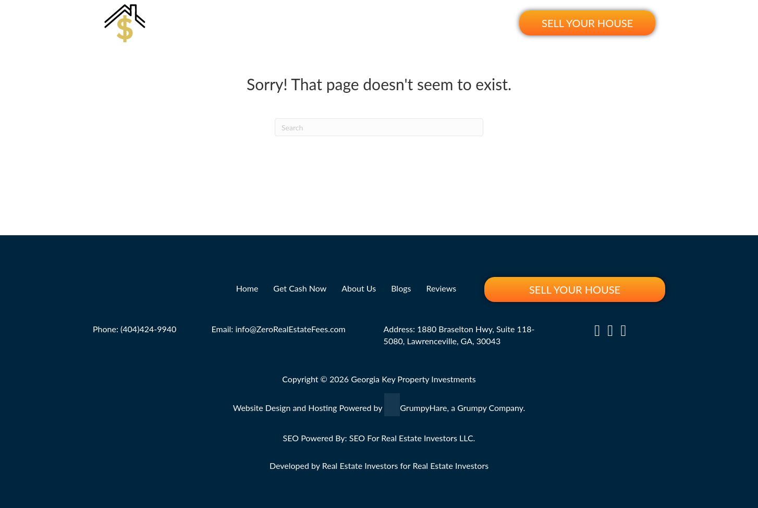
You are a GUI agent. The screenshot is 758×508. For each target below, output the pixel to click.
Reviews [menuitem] (484, 23)
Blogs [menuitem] (439, 23)
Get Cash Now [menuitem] (327, 23)
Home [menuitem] (270, 23)
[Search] (379, 127)
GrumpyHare (423, 407)
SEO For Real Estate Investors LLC (411, 438)
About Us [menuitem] (391, 23)
